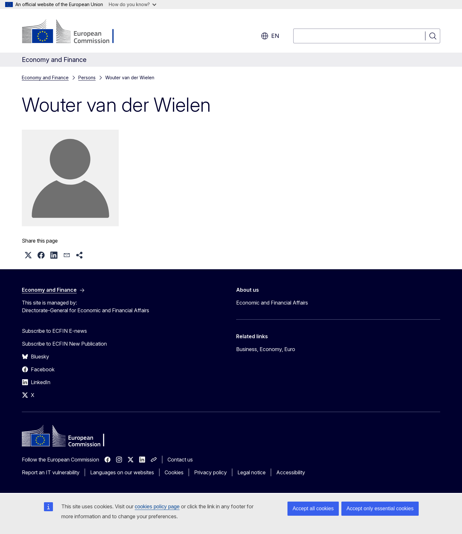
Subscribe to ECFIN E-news (54, 331)
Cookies (174, 472)
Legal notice (251, 472)
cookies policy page (157, 506)
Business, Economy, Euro (265, 349)
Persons (87, 77)
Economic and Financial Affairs (272, 302)
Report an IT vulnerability (51, 472)
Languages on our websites (122, 472)
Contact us (180, 459)
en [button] (270, 36)
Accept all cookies (313, 508)
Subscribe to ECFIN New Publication (64, 343)
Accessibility (290, 472)
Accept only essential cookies (380, 508)
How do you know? (132, 4)
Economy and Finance (45, 77)
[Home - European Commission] (73, 32)
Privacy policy (210, 472)
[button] (28, 255)
